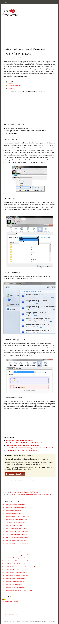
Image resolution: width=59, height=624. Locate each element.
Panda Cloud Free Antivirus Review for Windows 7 (22, 450)
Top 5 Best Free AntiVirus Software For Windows (14, 507)
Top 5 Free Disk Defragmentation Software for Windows (16, 552)
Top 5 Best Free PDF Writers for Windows (12, 525)
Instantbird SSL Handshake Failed (21, 480)
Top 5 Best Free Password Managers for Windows (14, 504)
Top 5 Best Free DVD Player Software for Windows (14, 540)
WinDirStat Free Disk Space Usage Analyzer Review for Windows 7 (32, 494)
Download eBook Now (15, 474)
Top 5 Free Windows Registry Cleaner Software (13, 522)
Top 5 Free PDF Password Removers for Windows (14, 534)
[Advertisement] (30, 31)
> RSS (16, 614)
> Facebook (11, 614)
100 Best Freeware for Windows (10, 601)
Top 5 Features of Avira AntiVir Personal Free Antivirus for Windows (27, 443)
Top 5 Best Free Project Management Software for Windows (16, 546)
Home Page (11, 88)
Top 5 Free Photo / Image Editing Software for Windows (16, 561)
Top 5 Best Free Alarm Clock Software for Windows (15, 531)
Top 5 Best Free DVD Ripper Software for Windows (15, 543)
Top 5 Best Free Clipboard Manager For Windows (14, 578)
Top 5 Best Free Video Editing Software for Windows (15, 537)
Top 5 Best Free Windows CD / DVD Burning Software (15, 516)
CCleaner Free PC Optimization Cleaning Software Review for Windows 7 (29, 448)
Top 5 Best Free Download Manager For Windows (14, 558)
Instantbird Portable (11, 480)
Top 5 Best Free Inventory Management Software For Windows (17, 590)
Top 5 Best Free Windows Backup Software (12, 513)
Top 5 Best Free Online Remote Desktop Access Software (16, 555)
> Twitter (4, 614)
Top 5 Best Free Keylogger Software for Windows (14, 572)
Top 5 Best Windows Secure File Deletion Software (14, 519)
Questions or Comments (49, 621)
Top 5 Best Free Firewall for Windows (11, 510)
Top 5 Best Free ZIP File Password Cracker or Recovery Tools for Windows (20, 566)
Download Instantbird (14, 85)
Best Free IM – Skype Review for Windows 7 (20, 440)
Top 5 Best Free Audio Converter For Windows (24, 492)
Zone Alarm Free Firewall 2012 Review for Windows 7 (23, 445)
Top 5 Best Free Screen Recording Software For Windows (16, 563)
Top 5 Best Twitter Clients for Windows (12, 584)
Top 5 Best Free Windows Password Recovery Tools (15, 575)
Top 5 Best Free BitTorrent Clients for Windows (14, 587)
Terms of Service (39, 621)
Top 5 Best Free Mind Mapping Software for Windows (15, 569)
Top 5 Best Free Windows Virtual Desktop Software (14, 528)
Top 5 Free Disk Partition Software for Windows (14, 549)
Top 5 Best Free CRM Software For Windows (13, 581)
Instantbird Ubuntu (32, 480)
